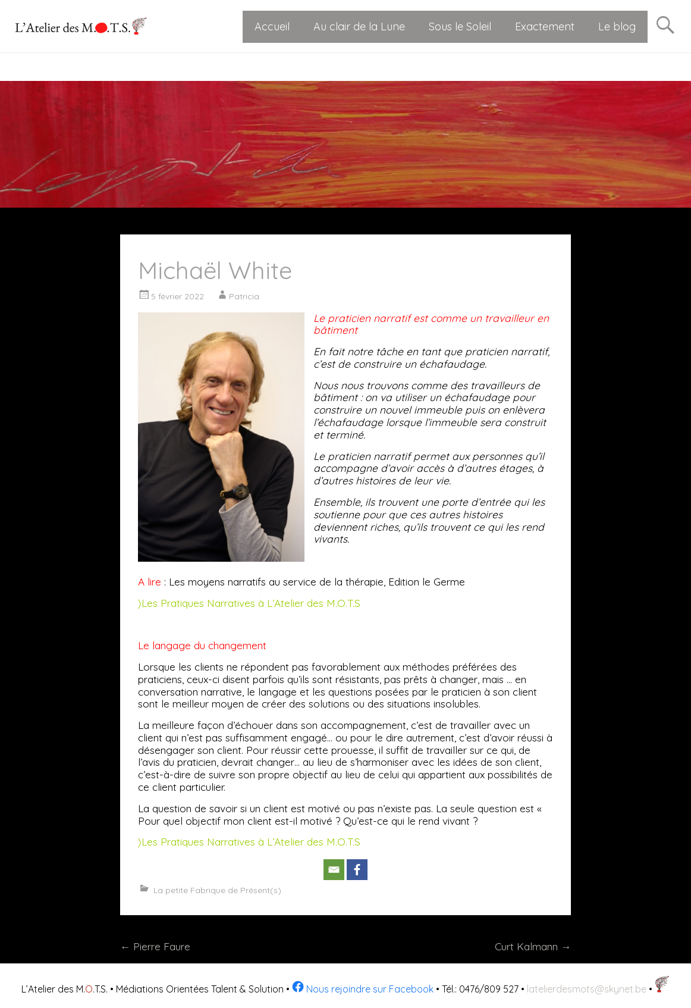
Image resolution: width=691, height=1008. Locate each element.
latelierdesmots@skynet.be (586, 989)
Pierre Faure (155, 946)
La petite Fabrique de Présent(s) (217, 890)
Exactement (544, 26)
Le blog (617, 26)
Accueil (272, 26)
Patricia (244, 296)
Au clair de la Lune (359, 26)
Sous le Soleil (460, 26)
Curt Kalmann (533, 946)
